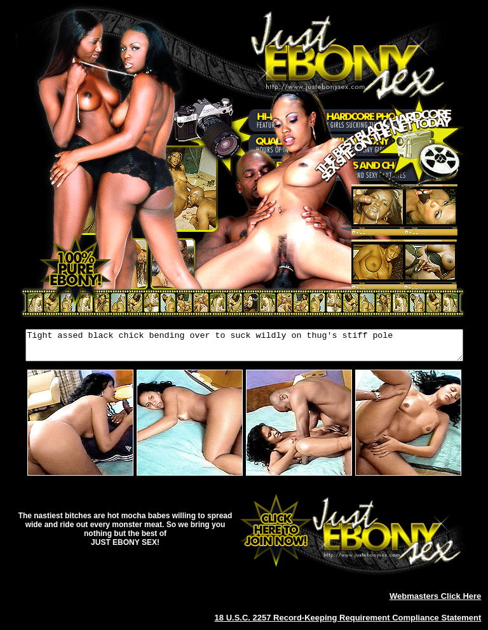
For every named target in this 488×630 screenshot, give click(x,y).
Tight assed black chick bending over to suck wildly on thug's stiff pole (244, 348)
